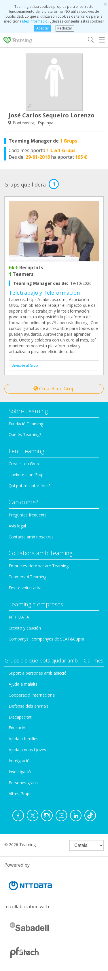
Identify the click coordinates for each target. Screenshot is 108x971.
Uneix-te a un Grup (26, 474)
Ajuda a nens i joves (27, 749)
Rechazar (64, 28)
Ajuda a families (23, 738)
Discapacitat (20, 717)
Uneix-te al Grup (25, 365)
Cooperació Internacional (32, 695)
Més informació (34, 21)
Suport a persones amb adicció (38, 673)
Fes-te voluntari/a (25, 587)
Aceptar (42, 28)
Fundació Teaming (26, 424)
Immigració (19, 760)
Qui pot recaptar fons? (29, 485)
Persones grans (23, 782)
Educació (17, 727)
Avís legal (17, 526)
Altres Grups (20, 793)
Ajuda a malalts (23, 684)
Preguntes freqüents (28, 515)
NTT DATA (19, 617)
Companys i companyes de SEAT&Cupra (46, 639)
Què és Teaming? (25, 434)
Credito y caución (25, 628)
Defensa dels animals (29, 706)
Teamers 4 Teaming (27, 576)
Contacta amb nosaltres (31, 537)
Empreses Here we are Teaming (39, 565)
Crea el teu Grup (54, 388)
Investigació (20, 771)
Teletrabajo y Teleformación (44, 292)
